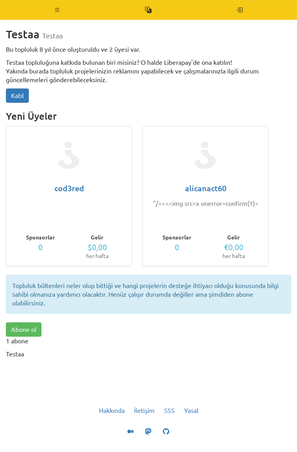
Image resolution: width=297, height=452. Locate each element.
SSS (169, 410)
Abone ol (23, 329)
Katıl (17, 95)
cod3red (69, 188)
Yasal (191, 410)
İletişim (144, 410)
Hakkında (112, 410)
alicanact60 (205, 188)
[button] (57, 10)
